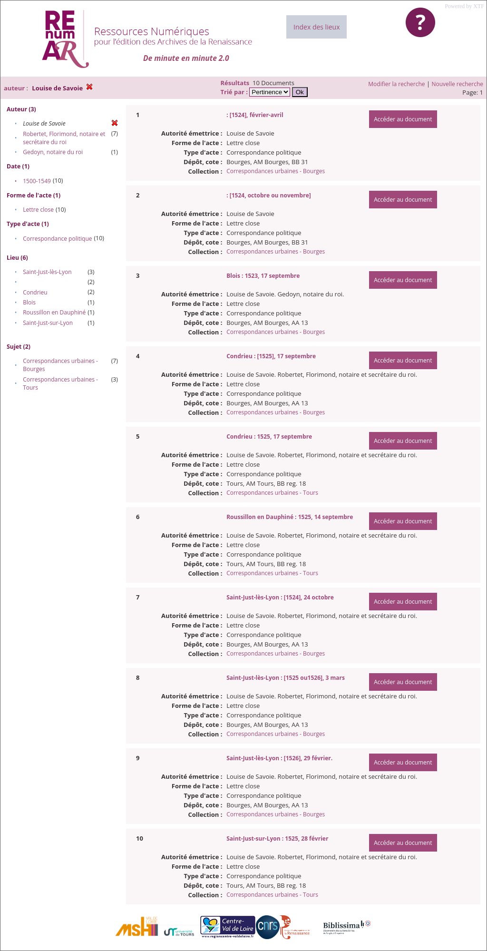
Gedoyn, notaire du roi (53, 152)
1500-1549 (37, 181)
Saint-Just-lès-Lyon (47, 272)
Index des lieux (316, 26)
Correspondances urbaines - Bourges (275, 171)
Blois (29, 302)
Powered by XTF (464, 6)
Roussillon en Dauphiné (54, 312)
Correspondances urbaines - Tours (272, 493)
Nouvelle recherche (458, 84)
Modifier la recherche (396, 84)
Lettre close (38, 210)
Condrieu (35, 292)
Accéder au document (403, 119)
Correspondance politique (57, 239)
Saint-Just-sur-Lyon (48, 323)
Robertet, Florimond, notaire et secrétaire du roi (64, 138)
